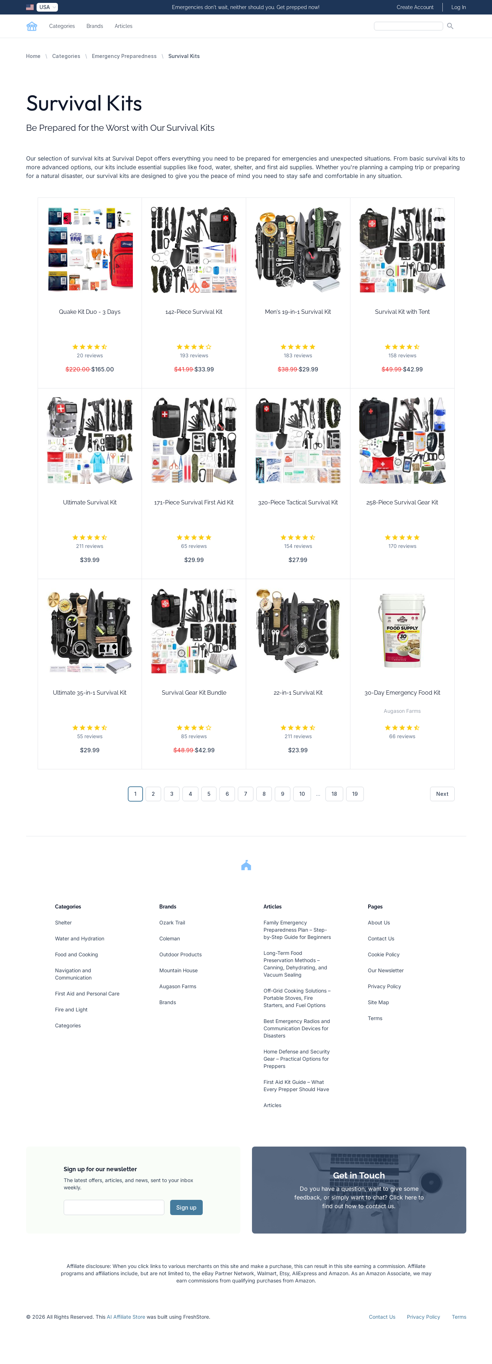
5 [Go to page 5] (208, 794)
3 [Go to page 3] (171, 794)
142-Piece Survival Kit (193, 311)
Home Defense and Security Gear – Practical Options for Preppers (297, 1058)
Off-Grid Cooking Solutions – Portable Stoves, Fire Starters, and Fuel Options (297, 997)
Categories (62, 26)
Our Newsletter (386, 970)
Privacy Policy (384, 986)
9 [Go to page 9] (282, 794)
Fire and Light (71, 1009)
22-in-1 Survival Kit (298, 692)
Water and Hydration (79, 938)
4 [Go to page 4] (190, 794)
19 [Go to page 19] (355, 794)
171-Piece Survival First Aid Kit (194, 502)
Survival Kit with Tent (402, 311)
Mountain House (178, 970)
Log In (458, 7)
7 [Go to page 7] (245, 794)
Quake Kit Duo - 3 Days (90, 311)
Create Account (415, 7)
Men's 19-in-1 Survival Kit (298, 311)
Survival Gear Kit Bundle (194, 692)
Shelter (63, 922)
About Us (379, 922)
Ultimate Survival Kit (90, 502)
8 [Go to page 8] (264, 794)
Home (33, 56)
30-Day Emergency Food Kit (402, 692)
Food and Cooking (76, 954)
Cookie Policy (384, 954)
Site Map (378, 1002)
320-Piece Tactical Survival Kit (298, 502)
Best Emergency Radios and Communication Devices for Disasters (297, 1028)
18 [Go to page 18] (334, 794)
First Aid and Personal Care (87, 993)
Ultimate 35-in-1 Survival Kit (89, 692)
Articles (124, 26)
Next (442, 794)
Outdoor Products (180, 954)
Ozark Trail (172, 922)
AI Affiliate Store (126, 1317)
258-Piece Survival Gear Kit (402, 502)
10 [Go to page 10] (302, 794)
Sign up (186, 1207)
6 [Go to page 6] (227, 794)
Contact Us (381, 938)
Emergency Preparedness (124, 56)
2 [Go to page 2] (153, 794)
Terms (375, 1018)
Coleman (169, 938)
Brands (95, 26)
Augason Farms (177, 986)
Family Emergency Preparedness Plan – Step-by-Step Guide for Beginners (297, 929)
